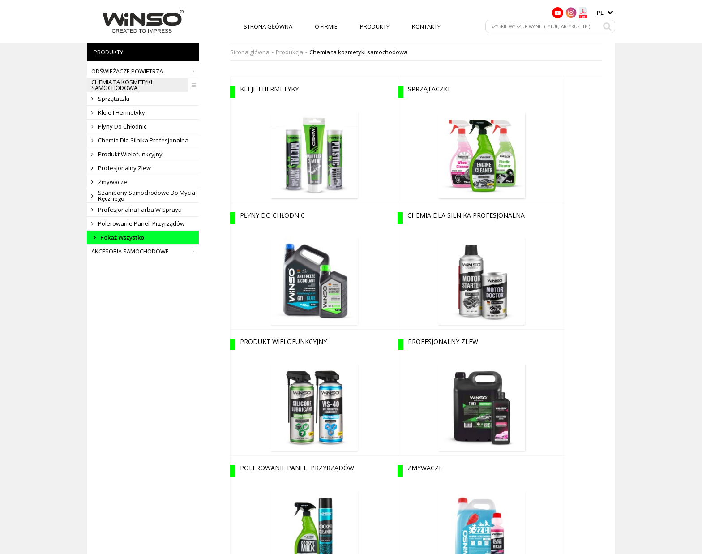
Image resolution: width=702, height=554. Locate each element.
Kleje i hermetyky (118, 112)
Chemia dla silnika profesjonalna (139, 140)
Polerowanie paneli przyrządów (137, 223)
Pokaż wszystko (119, 237)
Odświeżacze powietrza (145, 71)
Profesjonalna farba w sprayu (136, 210)
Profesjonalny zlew (121, 168)
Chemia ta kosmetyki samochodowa (145, 85)
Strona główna (268, 26)
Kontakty (426, 26)
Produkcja (289, 52)
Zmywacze (109, 182)
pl (600, 13)
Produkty (375, 26)
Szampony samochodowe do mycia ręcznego (143, 195)
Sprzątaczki (110, 98)
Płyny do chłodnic (118, 126)
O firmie (326, 26)
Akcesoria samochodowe (145, 251)
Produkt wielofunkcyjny (127, 154)
